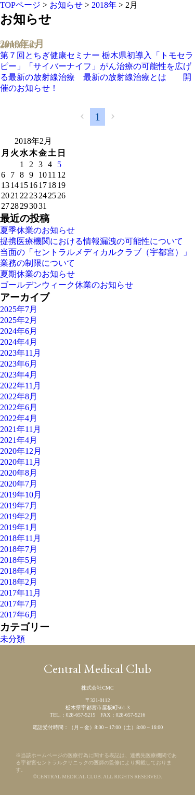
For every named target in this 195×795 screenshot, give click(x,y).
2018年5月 (18, 560)
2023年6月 (18, 363)
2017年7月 (18, 603)
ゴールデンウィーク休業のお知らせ (66, 284)
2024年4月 (18, 342)
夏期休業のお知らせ (37, 274)
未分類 (12, 639)
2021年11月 (20, 429)
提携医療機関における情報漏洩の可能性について (91, 241)
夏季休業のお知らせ (37, 230)
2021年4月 (18, 440)
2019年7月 (18, 505)
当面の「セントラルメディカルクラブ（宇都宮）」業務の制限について (95, 257)
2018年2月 (18, 581)
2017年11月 (20, 592)
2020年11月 (20, 461)
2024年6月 (18, 331)
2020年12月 (21, 451)
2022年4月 (18, 418)
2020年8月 (18, 472)
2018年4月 (18, 571)
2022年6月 (18, 407)
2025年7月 (18, 309)
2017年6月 (18, 614)
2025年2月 (18, 320)
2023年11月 (20, 352)
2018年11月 (20, 538)
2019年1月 (18, 527)
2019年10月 (21, 494)
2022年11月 (20, 385)
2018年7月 (18, 549)
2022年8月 (18, 396)
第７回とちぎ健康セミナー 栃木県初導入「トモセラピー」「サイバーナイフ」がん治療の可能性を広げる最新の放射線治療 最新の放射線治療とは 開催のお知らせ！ (96, 71)
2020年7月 (18, 483)
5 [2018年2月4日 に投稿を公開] (59, 164)
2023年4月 (18, 374)
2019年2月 (18, 516)
